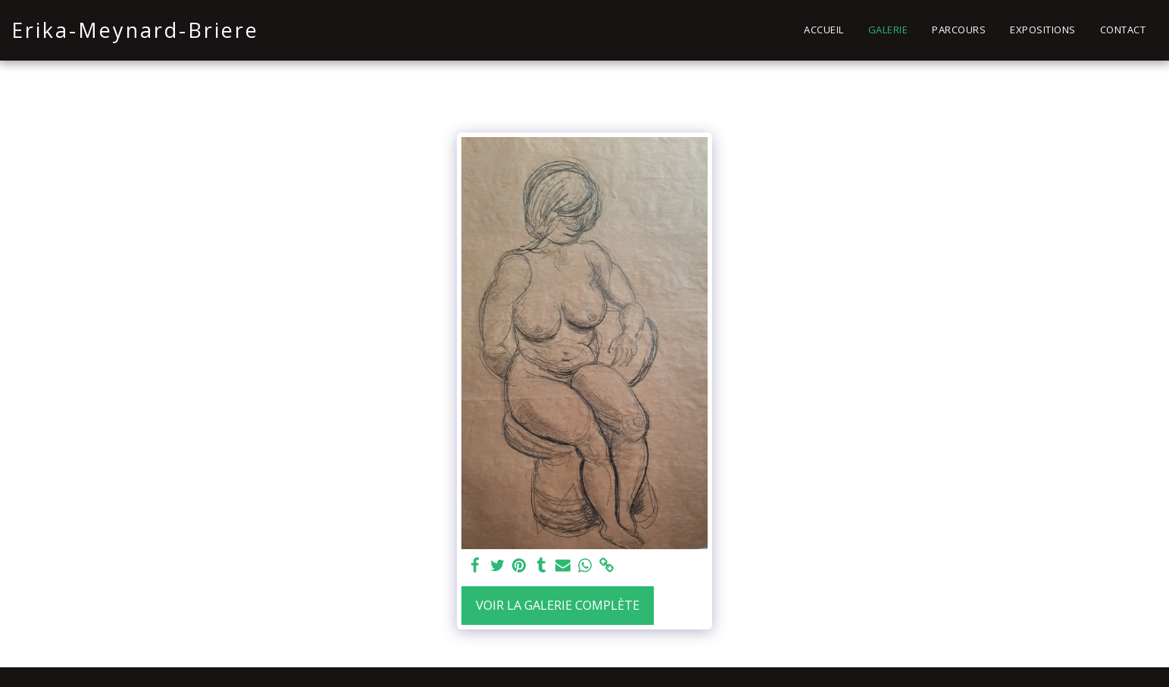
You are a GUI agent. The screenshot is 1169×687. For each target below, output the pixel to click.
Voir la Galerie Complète (557, 605)
